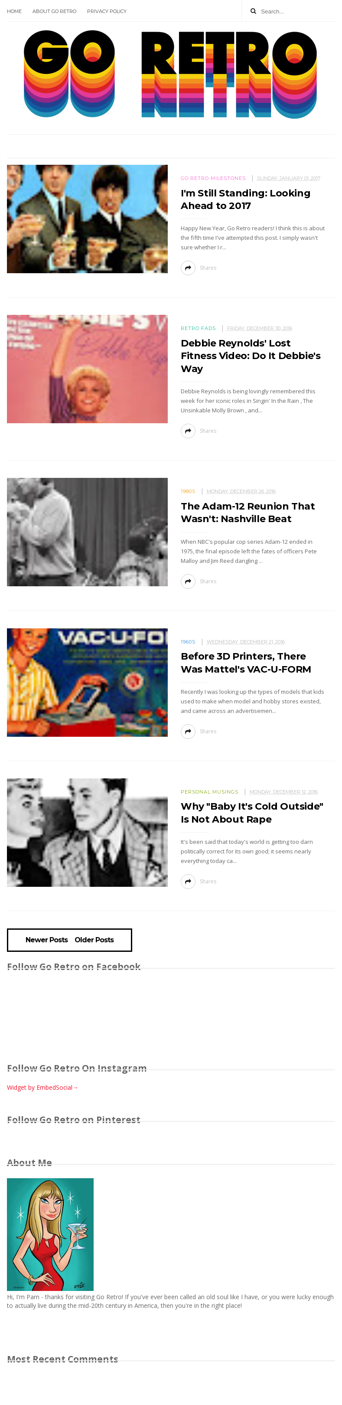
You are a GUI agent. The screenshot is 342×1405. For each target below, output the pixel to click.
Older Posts (94, 940)
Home (14, 11)
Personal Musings (209, 792)
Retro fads (198, 328)
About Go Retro (54, 11)
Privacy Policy (107, 11)
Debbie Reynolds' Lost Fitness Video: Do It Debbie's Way (250, 356)
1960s (188, 642)
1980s (188, 491)
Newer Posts (47, 940)
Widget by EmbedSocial (42, 1087)
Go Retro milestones (213, 178)
